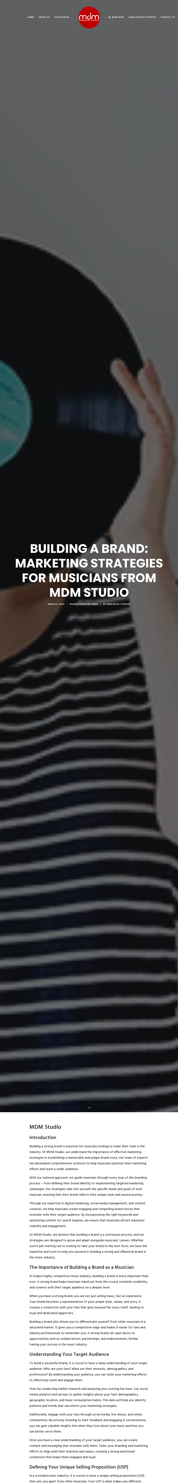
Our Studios (61, 17)
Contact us (167, 17)
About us (44, 17)
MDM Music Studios (118, 589)
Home (31, 17)
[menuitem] (30, 17)
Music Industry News (85, 589)
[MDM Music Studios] (89, 17)
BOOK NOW (118, 17)
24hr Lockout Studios (142, 17)
